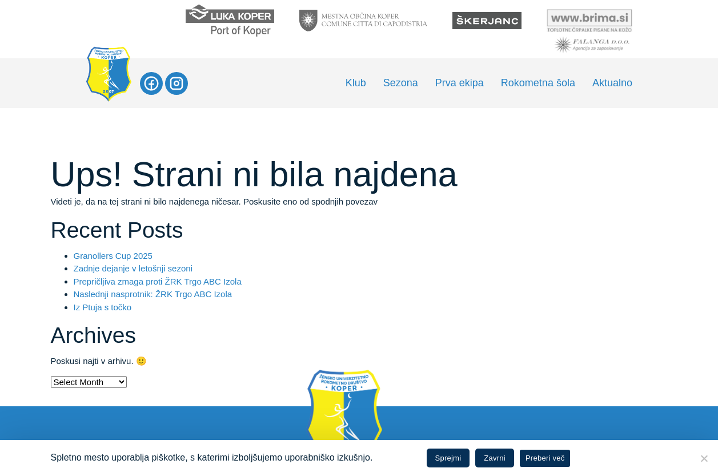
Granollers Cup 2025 (113, 256)
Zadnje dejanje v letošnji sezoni (133, 268)
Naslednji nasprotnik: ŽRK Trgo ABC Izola (153, 294)
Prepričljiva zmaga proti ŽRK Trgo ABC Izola (158, 281)
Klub (356, 83)
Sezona (400, 83)
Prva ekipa (459, 83)
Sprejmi (448, 458)
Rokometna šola (538, 83)
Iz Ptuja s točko (103, 307)
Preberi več (545, 458)
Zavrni (495, 458)
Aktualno (612, 83)
